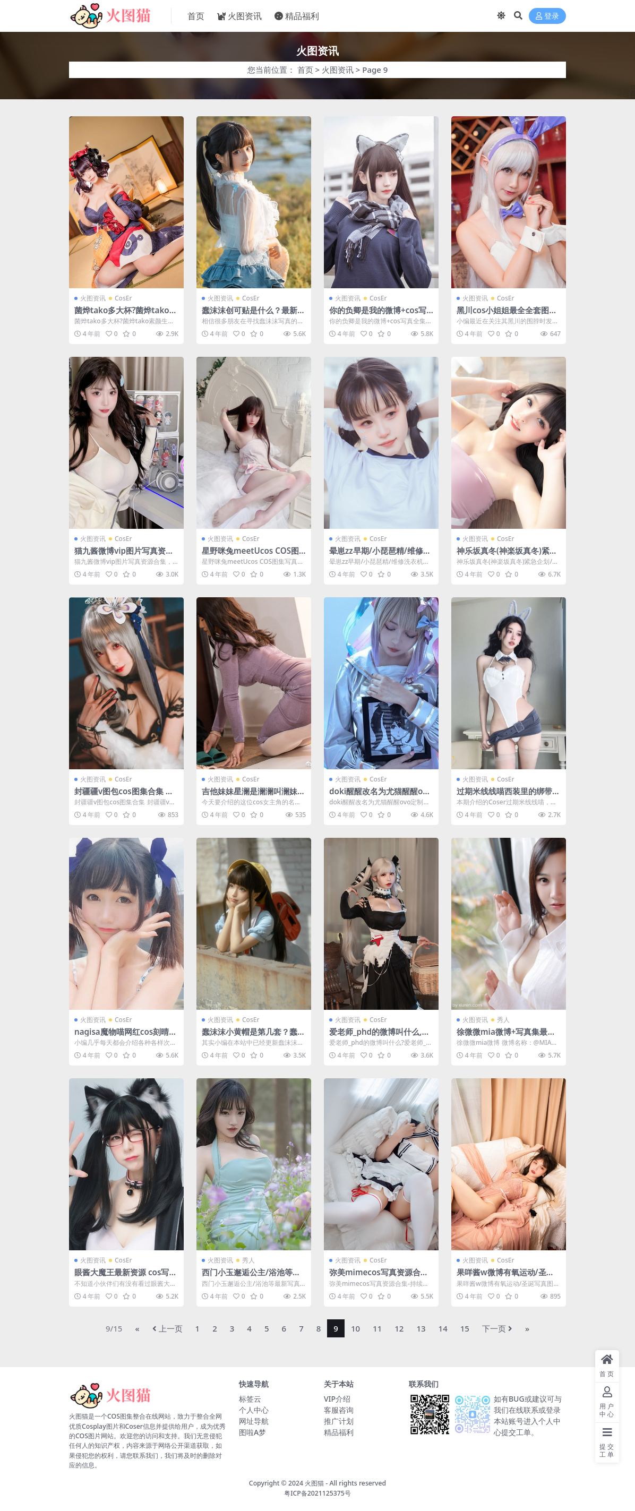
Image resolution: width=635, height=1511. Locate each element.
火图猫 (314, 1483)
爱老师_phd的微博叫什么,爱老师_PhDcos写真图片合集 (379, 1036)
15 (464, 1328)
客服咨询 (339, 1410)
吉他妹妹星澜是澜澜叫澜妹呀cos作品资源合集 (253, 796)
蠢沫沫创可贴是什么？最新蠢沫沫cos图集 (253, 315)
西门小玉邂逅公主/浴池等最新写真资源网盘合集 (251, 1277)
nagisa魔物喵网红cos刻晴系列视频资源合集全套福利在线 (126, 1036)
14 (443, 1328)
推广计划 (339, 1421)
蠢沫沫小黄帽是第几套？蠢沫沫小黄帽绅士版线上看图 (253, 1036)
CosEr (123, 298)
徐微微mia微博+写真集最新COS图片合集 (506, 1036)
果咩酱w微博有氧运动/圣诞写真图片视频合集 (505, 1277)
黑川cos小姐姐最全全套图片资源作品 (507, 315)
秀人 (503, 1019)
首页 (305, 69)
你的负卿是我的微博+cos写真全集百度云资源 (377, 315)
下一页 (497, 1328)
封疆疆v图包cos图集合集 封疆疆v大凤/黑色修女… (124, 796)
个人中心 (254, 1410)
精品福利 (339, 1432)
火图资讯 (338, 69)
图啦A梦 (252, 1432)
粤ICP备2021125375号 (317, 1493)
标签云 (250, 1399)
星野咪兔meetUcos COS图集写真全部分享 (250, 555)
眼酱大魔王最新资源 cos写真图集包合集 (125, 1277)
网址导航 (254, 1421)
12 (399, 1328)
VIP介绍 (337, 1399)
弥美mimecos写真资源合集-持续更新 (380, 1277)
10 (355, 1328)
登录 (547, 16)
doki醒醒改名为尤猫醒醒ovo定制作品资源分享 (380, 796)
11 (377, 1328)
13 (420, 1328)
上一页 (167, 1328)
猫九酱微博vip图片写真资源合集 (124, 555)
